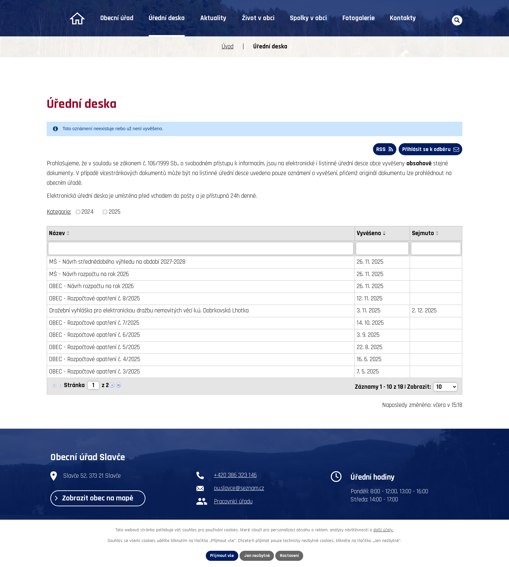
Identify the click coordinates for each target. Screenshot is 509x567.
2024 (87, 213)
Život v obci (258, 18)
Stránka (74, 387)
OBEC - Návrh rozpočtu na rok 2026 (91, 287)
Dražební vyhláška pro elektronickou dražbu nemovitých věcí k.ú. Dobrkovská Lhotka (149, 312)
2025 (114, 213)
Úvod (77, 18)
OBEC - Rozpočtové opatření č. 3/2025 (94, 373)
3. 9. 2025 (369, 336)
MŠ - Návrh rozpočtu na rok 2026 (89, 275)
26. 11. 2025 (371, 263)
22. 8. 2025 (370, 348)
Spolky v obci (308, 18)
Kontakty (403, 18)
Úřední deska (167, 18)
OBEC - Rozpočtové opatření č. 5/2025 (94, 348)
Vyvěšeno (370, 234)
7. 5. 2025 (369, 373)
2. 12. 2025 (425, 312)
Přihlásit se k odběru (430, 150)
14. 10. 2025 (371, 324)
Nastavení (290, 555)
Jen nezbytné (257, 555)
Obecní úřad (116, 18)
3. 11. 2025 (369, 312)
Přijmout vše (220, 555)
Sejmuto (424, 234)
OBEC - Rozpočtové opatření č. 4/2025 (94, 360)
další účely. (383, 530)
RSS (382, 150)
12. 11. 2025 (370, 300)
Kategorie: (59, 213)
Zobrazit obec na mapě (96, 499)
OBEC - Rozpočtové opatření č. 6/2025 (94, 336)
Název (57, 234)
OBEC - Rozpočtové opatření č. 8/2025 (94, 300)
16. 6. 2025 (370, 360)
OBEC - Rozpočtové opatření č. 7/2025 (94, 324)
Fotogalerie (358, 18)
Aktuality (213, 18)
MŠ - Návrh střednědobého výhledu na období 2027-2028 (117, 263)
